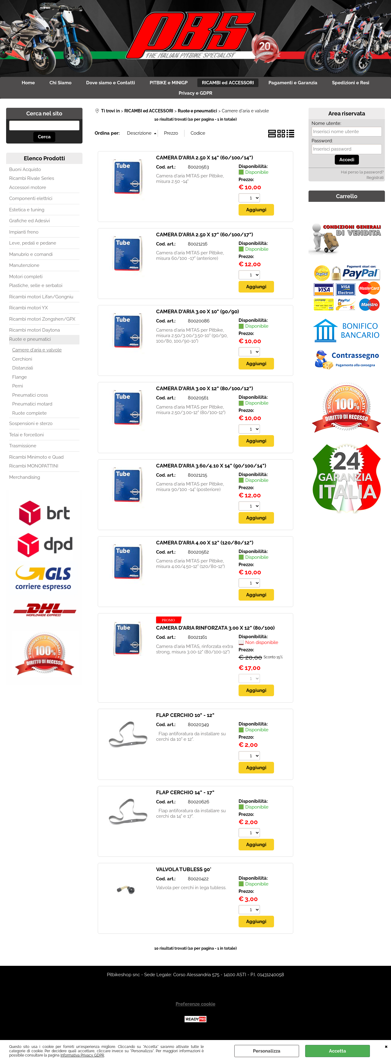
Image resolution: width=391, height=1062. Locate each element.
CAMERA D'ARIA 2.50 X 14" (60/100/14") (204, 162)
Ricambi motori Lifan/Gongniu (41, 301)
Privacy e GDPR (195, 97)
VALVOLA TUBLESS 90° (183, 875)
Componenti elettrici (30, 203)
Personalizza (266, 1051)
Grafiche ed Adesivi (29, 225)
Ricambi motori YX (28, 312)
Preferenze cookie (195, 1010)
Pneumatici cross (30, 400)
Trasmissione (22, 450)
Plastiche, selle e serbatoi (35, 290)
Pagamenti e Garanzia (300, 84)
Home (17, 84)
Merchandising (24, 482)
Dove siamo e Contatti (106, 84)
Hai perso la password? (362, 177)
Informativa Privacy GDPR (82, 1055)
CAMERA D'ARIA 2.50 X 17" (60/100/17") (204, 240)
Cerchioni (22, 364)
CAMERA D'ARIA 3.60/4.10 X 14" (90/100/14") (211, 471)
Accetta (337, 1051)
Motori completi (25, 281)
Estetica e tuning (26, 214)
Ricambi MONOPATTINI (33, 471)
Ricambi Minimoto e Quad (36, 462)
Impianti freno (23, 237)
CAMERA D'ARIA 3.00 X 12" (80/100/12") (204, 394)
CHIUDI (386, 1046)
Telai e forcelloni (26, 439)
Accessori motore (27, 192)
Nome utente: (326, 128)
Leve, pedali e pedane (32, 248)
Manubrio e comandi (31, 259)
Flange (19, 382)
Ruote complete (29, 418)
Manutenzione (24, 270)
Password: (322, 145)
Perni (17, 391)
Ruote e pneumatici (30, 344)
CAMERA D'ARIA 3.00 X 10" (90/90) (197, 317)
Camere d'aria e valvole (37, 355)
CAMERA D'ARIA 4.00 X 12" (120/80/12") (204, 548)
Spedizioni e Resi (362, 84)
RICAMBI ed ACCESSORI (232, 84)
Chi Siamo (53, 84)
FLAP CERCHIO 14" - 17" (185, 798)
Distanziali (22, 373)
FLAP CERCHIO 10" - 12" (185, 721)
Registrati (375, 182)
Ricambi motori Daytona (34, 335)
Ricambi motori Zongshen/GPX (42, 324)
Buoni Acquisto (25, 174)
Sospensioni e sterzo (31, 428)
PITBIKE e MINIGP (169, 84)
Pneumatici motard (32, 409)
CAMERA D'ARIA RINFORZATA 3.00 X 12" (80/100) (215, 634)
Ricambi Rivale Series (31, 183)
